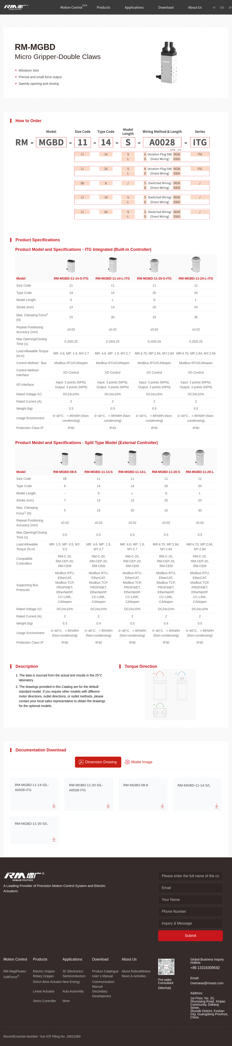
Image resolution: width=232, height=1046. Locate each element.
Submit (190, 936)
